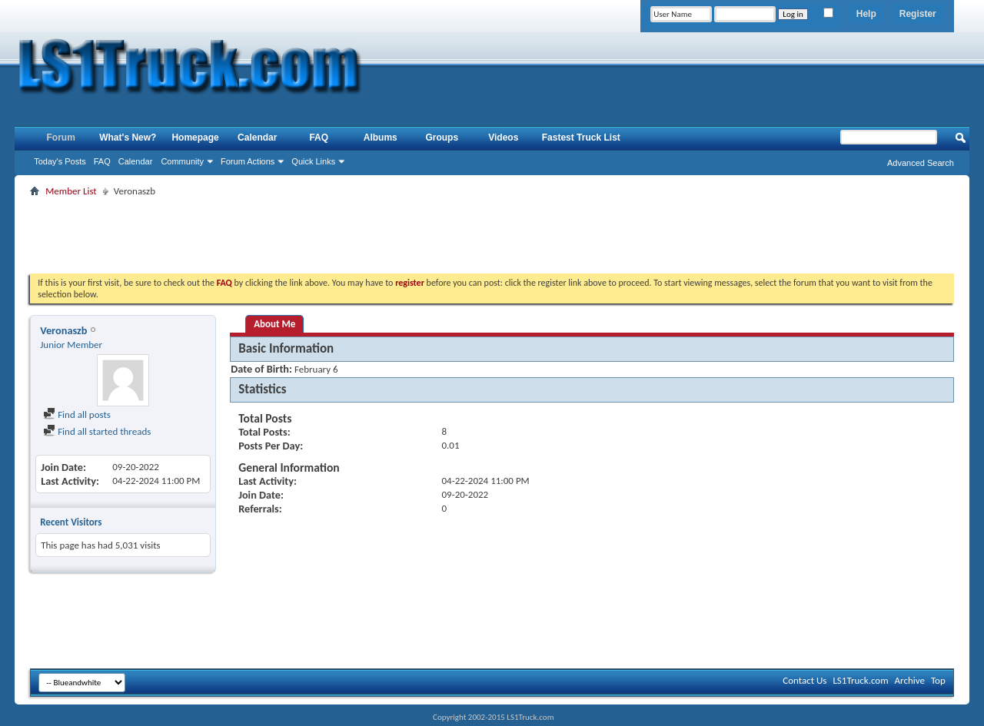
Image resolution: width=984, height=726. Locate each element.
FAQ (102, 161)
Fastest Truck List (581, 137)
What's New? (127, 137)
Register (917, 13)
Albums (380, 137)
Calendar (135, 161)
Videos (503, 137)
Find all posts (77, 414)
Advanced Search (920, 162)
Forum (61, 137)
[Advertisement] (492, 235)
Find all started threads (97, 431)
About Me (274, 324)
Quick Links (313, 161)
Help (866, 13)
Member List (70, 191)
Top (938, 680)
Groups (441, 137)
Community (182, 161)
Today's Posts (60, 161)
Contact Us (804, 680)
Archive (910, 680)
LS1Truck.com (860, 680)
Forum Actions (247, 161)
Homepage (194, 137)
